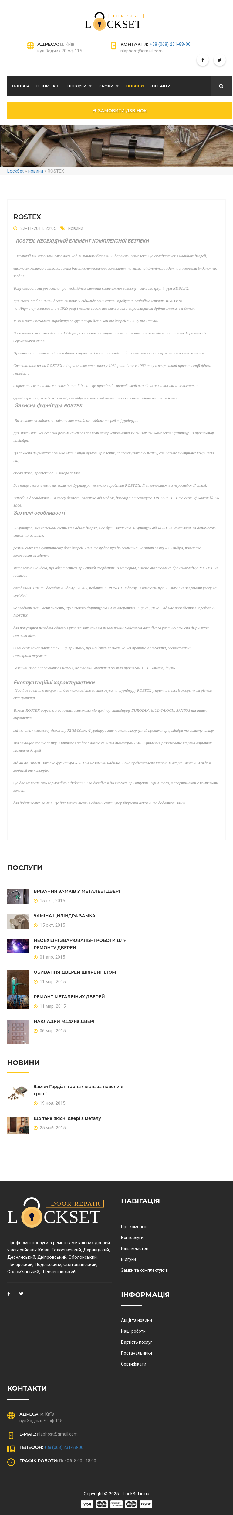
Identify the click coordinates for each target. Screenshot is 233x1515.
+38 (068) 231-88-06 (170, 44)
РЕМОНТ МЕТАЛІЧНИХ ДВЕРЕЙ (69, 996)
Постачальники (136, 1353)
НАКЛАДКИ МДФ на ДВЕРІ (64, 1021)
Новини (135, 86)
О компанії (48, 86)
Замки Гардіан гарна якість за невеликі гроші (78, 1090)
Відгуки (128, 1259)
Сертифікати (133, 1364)
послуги (76, 86)
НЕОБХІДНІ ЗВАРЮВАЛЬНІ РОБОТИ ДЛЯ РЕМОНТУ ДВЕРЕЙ (80, 944)
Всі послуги (132, 1237)
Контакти (160, 86)
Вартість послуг (136, 1342)
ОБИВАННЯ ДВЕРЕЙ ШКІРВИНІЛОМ (75, 972)
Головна (20, 86)
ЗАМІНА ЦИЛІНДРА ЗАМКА (65, 916)
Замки (106, 86)
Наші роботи (133, 1331)
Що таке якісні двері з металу (67, 1118)
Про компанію (135, 1226)
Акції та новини (136, 1320)
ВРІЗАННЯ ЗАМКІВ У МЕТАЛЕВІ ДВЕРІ (77, 891)
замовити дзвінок (120, 110)
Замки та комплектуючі (144, 1270)
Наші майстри (134, 1248)
